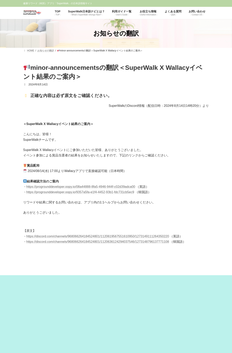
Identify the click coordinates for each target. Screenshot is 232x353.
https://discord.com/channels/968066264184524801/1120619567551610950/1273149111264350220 (97, 236)
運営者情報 (88, 332)
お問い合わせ (151, 332)
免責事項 (103, 332)
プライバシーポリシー (126, 332)
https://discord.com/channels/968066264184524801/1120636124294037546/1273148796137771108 (97, 241)
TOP (75, 332)
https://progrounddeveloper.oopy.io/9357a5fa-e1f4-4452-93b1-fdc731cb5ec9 (80, 192)
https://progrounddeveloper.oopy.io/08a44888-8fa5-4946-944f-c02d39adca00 (80, 186)
